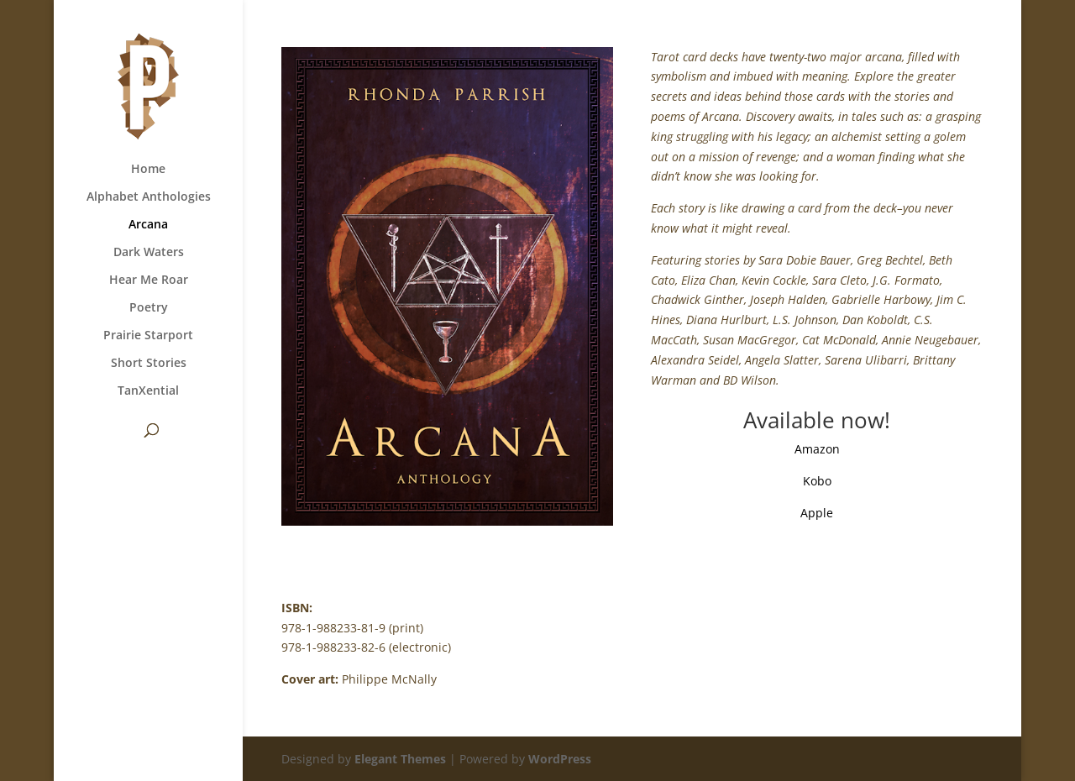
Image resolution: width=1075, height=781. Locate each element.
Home (148, 169)
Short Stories (148, 363)
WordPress (559, 759)
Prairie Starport (148, 336)
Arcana (148, 225)
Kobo (817, 481)
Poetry (148, 308)
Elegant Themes (400, 759)
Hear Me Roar (148, 280)
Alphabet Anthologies (149, 197)
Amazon (817, 449)
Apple (816, 513)
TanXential (148, 391)
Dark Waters (148, 252)
